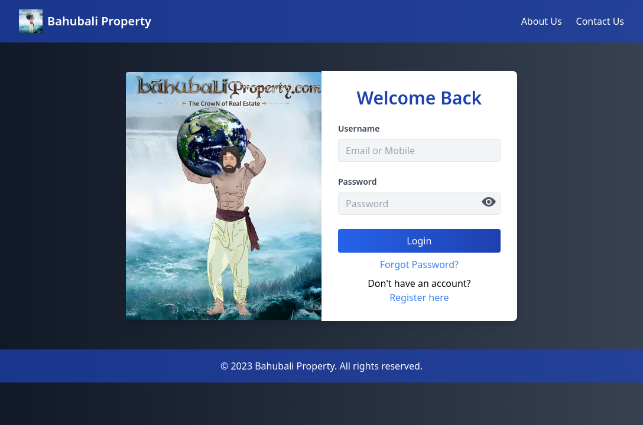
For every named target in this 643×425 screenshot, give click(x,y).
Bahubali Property (99, 21)
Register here (419, 297)
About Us (541, 21)
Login (419, 240)
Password (357, 181)
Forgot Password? (419, 264)
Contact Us (600, 21)
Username (358, 128)
